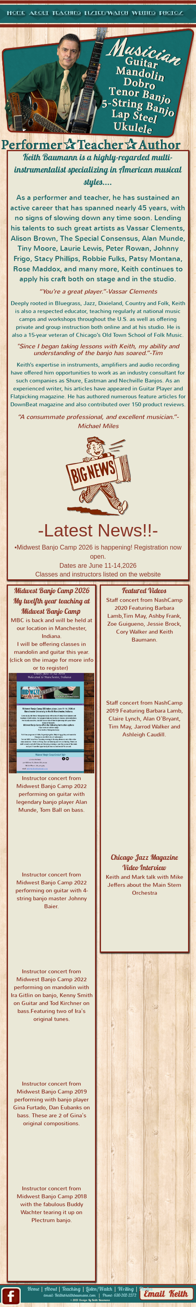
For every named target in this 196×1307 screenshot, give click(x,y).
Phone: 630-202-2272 (119, 1295)
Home (16, 13)
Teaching (66, 13)
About (39, 13)
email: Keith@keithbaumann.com (70, 1295)
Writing (143, 13)
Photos (171, 13)
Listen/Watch (106, 13)
